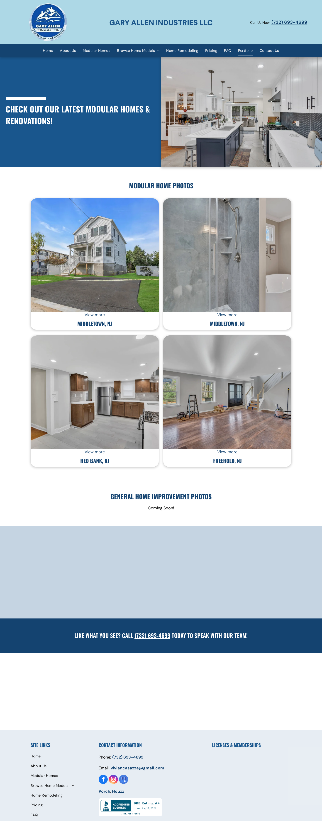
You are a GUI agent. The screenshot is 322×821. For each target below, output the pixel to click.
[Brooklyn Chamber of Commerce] (226, 784)
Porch (104, 791)
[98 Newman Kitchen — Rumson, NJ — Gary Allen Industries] (95, 392)
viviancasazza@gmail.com (137, 768)
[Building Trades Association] (251, 763)
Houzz (118, 791)
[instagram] (113, 780)
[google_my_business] (123, 780)
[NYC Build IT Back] (226, 763)
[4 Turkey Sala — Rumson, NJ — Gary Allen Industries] (227, 392)
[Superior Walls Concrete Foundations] (251, 784)
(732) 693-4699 (289, 22)
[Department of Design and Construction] (278, 784)
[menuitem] (47, 50)
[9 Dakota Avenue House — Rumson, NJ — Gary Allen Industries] (95, 255)
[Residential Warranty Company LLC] (226, 806)
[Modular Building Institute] (278, 763)
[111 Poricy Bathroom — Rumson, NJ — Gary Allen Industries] (227, 255)
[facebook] (103, 780)
